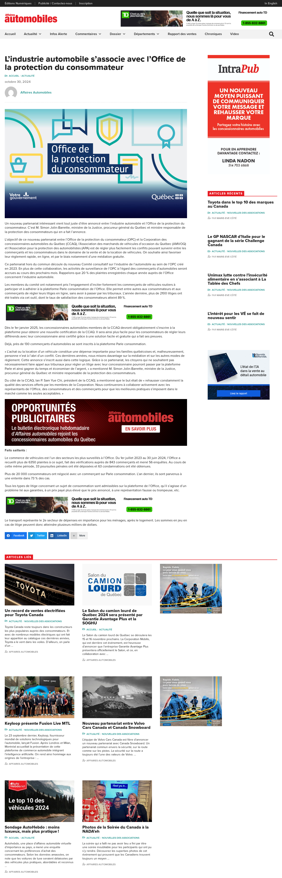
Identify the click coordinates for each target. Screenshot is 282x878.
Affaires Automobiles (36, 93)
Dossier (118, 34)
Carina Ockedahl (225, 828)
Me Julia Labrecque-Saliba (261, 829)
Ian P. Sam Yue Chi (259, 822)
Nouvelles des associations (253, 213)
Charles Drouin (257, 843)
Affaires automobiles (23, 650)
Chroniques (213, 34)
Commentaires (88, 34)
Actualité (33, 34)
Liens (78, 822)
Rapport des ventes (182, 34)
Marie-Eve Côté (234, 218)
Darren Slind (223, 853)
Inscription (85, 3)
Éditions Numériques (18, 3)
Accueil (10, 34)
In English (271, 3)
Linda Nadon (223, 822)
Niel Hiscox (222, 816)
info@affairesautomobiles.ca (27, 811)
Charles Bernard (258, 816)
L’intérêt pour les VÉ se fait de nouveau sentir (243, 316)
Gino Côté (221, 809)
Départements (147, 34)
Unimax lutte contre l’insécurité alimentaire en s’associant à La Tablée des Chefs (245, 280)
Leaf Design (269, 872)
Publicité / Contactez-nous (55, 3)
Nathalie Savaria (258, 837)
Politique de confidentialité (21, 872)
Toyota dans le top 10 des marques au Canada (239, 204)
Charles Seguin (225, 841)
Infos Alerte (58, 34)
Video (234, 34)
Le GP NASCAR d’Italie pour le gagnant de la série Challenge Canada (244, 241)
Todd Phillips (223, 835)
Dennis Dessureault (260, 850)
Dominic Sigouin (225, 847)
